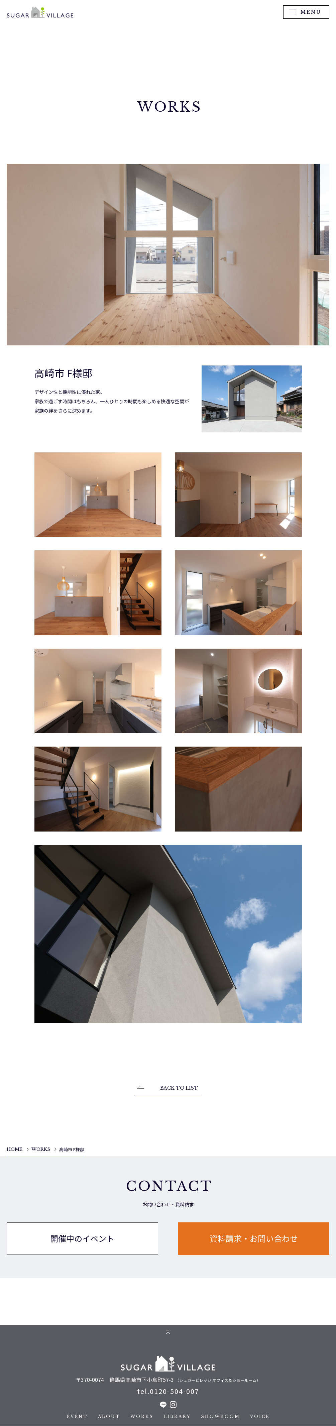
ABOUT (109, 1417)
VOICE (260, 1417)
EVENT (77, 1417)
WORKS (141, 1417)
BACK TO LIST (179, 1095)
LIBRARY (177, 1417)
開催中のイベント (82, 1241)
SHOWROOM (220, 1417)
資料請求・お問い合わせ (254, 1241)
